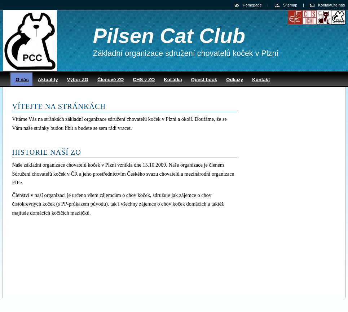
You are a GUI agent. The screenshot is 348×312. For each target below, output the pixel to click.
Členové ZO (110, 79)
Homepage (252, 5)
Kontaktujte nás (331, 5)
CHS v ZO (144, 79)
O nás (22, 79)
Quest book (204, 79)
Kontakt (261, 79)
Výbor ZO (77, 79)
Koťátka (173, 79)
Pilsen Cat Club (169, 35)
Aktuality (48, 79)
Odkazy (234, 79)
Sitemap (290, 5)
